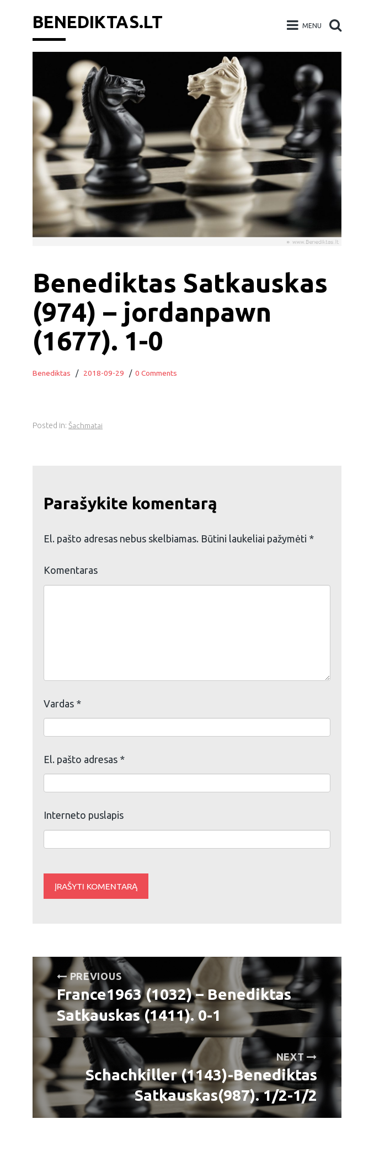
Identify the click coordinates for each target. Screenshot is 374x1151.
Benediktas (52, 373)
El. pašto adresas (84, 759)
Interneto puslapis (84, 814)
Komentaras (71, 570)
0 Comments (157, 373)
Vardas (62, 703)
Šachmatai (85, 425)
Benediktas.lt (101, 21)
